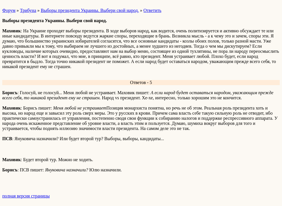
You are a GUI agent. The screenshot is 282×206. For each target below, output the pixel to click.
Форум (8, 10)
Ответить (152, 10)
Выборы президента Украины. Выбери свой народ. (90, 10)
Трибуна (28, 10)
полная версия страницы (26, 196)
